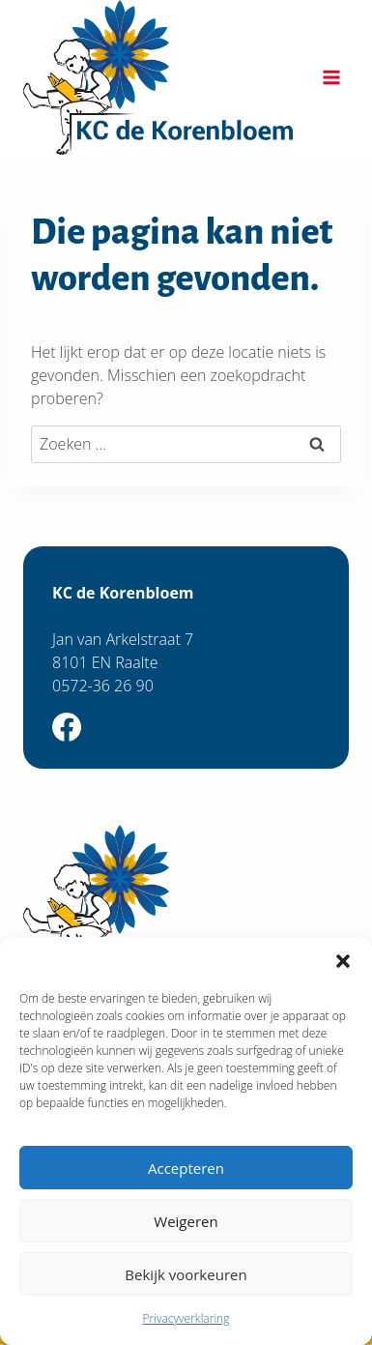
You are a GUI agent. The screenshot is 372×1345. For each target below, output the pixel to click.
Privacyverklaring (186, 1318)
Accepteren (186, 1168)
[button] (343, 961)
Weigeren (185, 1221)
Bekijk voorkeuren (185, 1274)
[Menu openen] (331, 77)
